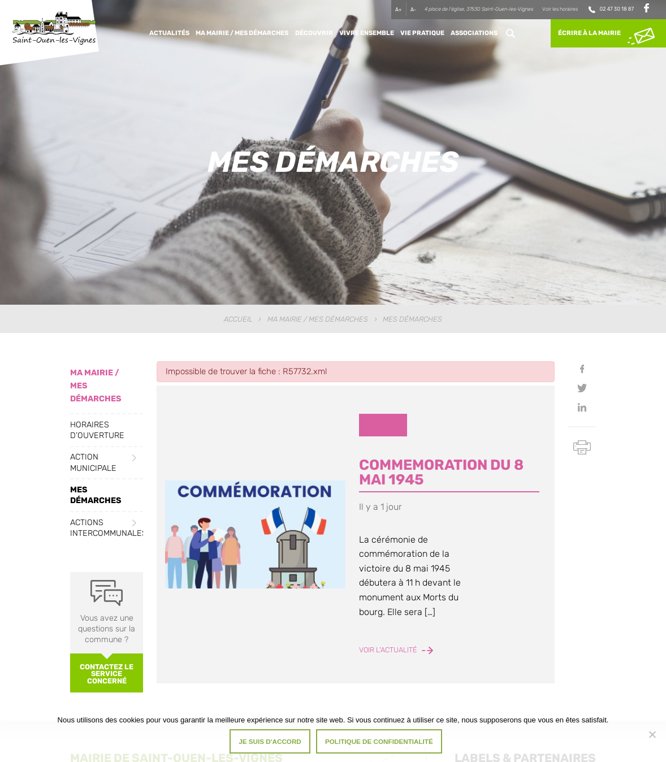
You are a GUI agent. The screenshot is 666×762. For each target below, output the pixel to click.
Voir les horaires (560, 9)
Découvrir (314, 33)
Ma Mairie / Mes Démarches (242, 33)
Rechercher (510, 33)
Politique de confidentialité (379, 741)
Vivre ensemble (366, 33)
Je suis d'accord (270, 741)
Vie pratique (422, 33)
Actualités (169, 33)
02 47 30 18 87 (617, 9)
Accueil (238, 319)
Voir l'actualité (396, 649)
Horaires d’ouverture (97, 430)
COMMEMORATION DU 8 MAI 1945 (441, 472)
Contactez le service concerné (106, 674)
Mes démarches (96, 495)
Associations (474, 33)
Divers (382, 425)
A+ (398, 9)
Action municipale (93, 462)
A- (413, 9)
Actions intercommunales (106, 528)
